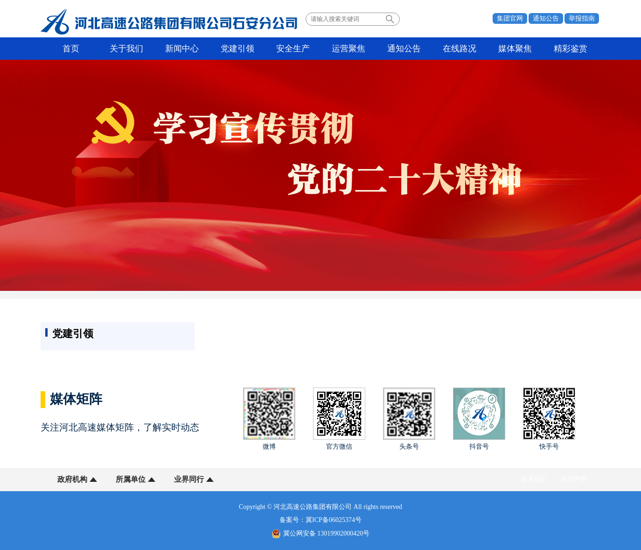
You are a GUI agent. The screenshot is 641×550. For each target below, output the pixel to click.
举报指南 (582, 18)
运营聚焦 (348, 48)
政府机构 (72, 479)
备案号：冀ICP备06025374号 (320, 519)
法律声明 (574, 479)
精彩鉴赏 (570, 48)
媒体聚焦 (515, 48)
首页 (71, 48)
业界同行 (189, 479)
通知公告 (546, 18)
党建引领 (237, 48)
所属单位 (131, 479)
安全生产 (293, 48)
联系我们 (534, 479)
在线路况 (459, 48)
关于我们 (126, 48)
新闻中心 (182, 48)
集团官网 (510, 18)
